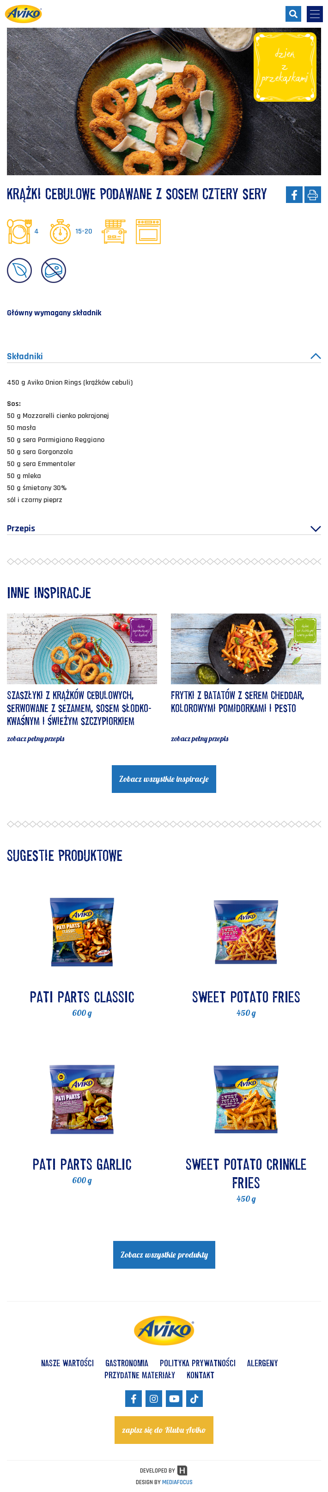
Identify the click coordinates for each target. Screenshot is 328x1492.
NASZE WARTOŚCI (67, 1363)
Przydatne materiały (139, 1375)
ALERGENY (262, 1363)
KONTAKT (200, 1375)
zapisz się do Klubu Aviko (164, 1429)
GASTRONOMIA (126, 1363)
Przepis (164, 528)
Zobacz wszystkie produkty (164, 1254)
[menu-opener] (314, 14)
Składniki (164, 356)
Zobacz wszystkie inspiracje (164, 779)
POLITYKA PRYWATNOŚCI (198, 1363)
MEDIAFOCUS (177, 1482)
